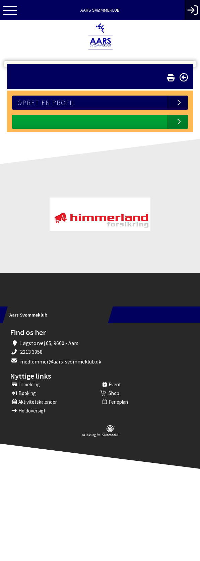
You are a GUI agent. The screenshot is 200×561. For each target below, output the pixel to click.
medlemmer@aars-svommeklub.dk (60, 361)
